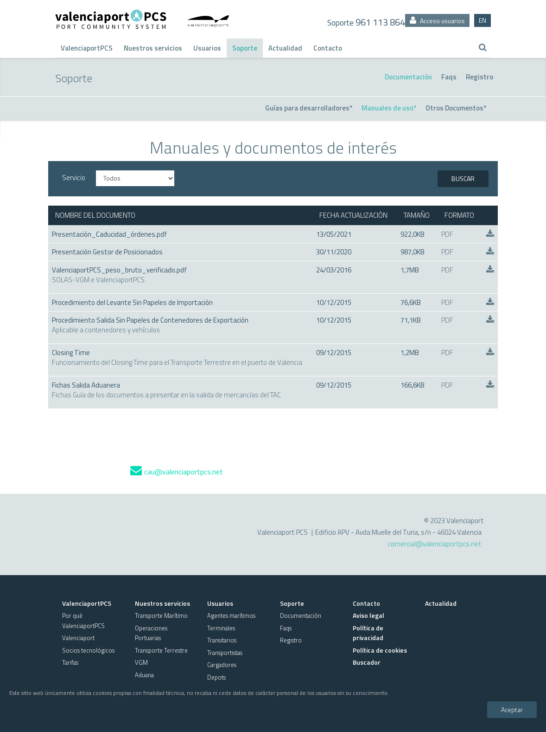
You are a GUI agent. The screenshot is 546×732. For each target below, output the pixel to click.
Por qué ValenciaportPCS (83, 620)
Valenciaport (78, 637)
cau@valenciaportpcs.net (176, 471)
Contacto (327, 48)
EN (482, 20)
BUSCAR (463, 178)
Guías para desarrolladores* (308, 108)
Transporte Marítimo (161, 615)
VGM (141, 662)
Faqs (449, 76)
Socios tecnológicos (88, 650)
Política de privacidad (368, 632)
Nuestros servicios (153, 48)
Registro (479, 76)
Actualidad (285, 48)
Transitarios (221, 640)
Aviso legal (368, 615)
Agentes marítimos (231, 615)
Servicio (73, 177)
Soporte (244, 48)
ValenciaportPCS (87, 48)
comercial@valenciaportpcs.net (435, 543)
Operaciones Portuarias (151, 632)
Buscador (367, 662)
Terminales (221, 628)
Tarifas (70, 662)
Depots (216, 677)
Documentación (408, 76)
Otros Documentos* (455, 108)
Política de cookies (380, 650)
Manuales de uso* (389, 108)
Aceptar (512, 709)
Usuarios (207, 48)
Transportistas (224, 652)
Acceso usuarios (437, 21)
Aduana (144, 675)
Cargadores (221, 664)
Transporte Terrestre (161, 650)
